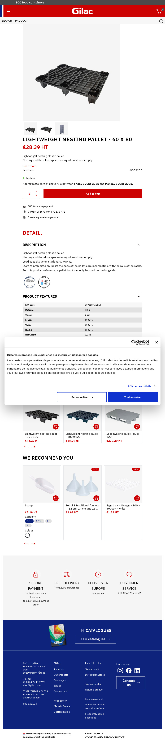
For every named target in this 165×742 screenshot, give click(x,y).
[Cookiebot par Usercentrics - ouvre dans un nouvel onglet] (134, 342)
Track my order (93, 684)
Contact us (129, 682)
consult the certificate (43, 737)
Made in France (62, 706)
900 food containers (30, 2)
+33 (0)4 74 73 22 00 (34, 694)
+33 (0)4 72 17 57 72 (34, 682)
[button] (26, 128)
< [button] (23, 445)
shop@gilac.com (32, 685)
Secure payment (94, 699)
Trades (57, 685)
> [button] (36, 448)
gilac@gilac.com (31, 697)
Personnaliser (82, 397)
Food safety (60, 700)
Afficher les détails (139, 386)
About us (59, 669)
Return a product (94, 689)
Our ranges (60, 680)
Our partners (61, 691)
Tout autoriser (133, 397)
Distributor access (95, 674)
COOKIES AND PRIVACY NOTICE (104, 737)
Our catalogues (93, 639)
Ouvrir (56, 427)
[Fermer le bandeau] (156, 342)
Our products (61, 674)
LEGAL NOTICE (94, 733)
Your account (92, 669)
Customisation (62, 711)
